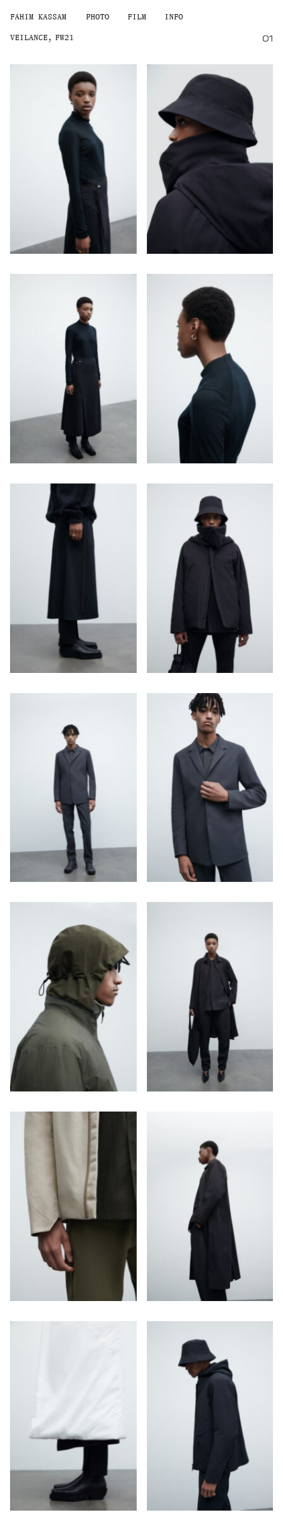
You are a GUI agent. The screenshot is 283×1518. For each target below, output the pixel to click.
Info (173, 16)
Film (136, 16)
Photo (97, 16)
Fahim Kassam (38, 16)
